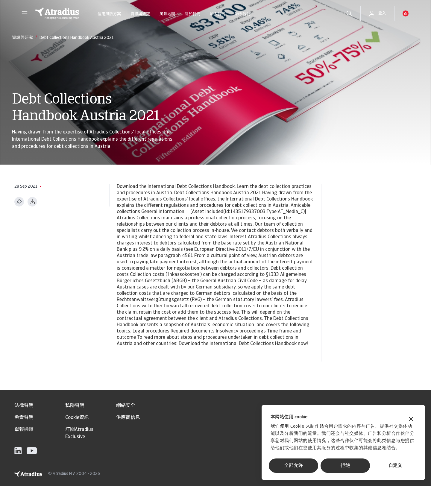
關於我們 (192, 14)
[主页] (57, 13)
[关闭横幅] (411, 420)
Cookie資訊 (77, 417)
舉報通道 (24, 429)
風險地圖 (167, 14)
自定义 (395, 466)
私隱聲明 (74, 405)
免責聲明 (24, 417)
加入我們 (217, 14)
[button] (24, 13)
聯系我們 (243, 14)
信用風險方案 (109, 14)
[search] (349, 13)
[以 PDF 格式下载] (32, 201)
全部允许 (293, 465)
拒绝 (345, 465)
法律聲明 (24, 405)
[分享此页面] (19, 201)
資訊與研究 (140, 14)
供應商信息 (128, 417)
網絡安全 (125, 405)
